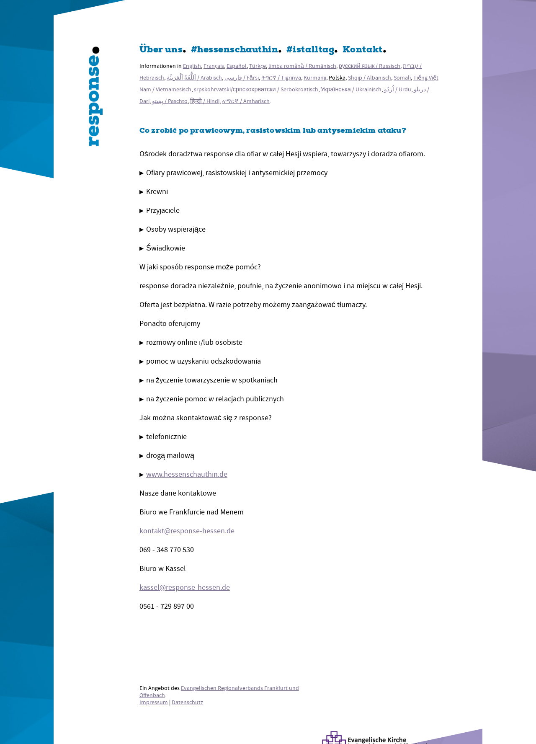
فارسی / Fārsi (241, 78)
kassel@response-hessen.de (184, 587)
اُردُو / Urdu (397, 89)
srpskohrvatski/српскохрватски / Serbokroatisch (256, 89)
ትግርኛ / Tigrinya (281, 78)
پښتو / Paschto (170, 101)
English (192, 66)
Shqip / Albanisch (369, 78)
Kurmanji (315, 78)
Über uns (161, 50)
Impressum (153, 702)
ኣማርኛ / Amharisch (246, 101)
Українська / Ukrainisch (351, 89)
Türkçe (257, 66)
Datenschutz (187, 702)
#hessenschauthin (234, 50)
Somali (402, 78)
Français (214, 66)
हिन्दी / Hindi (204, 101)
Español (237, 66)
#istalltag (310, 50)
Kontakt (363, 50)
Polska (337, 78)
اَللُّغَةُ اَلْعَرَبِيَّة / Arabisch (194, 78)
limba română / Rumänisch (302, 66)
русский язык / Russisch (370, 66)
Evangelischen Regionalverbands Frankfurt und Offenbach (219, 691)
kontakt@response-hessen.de (186, 531)
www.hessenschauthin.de (186, 474)
